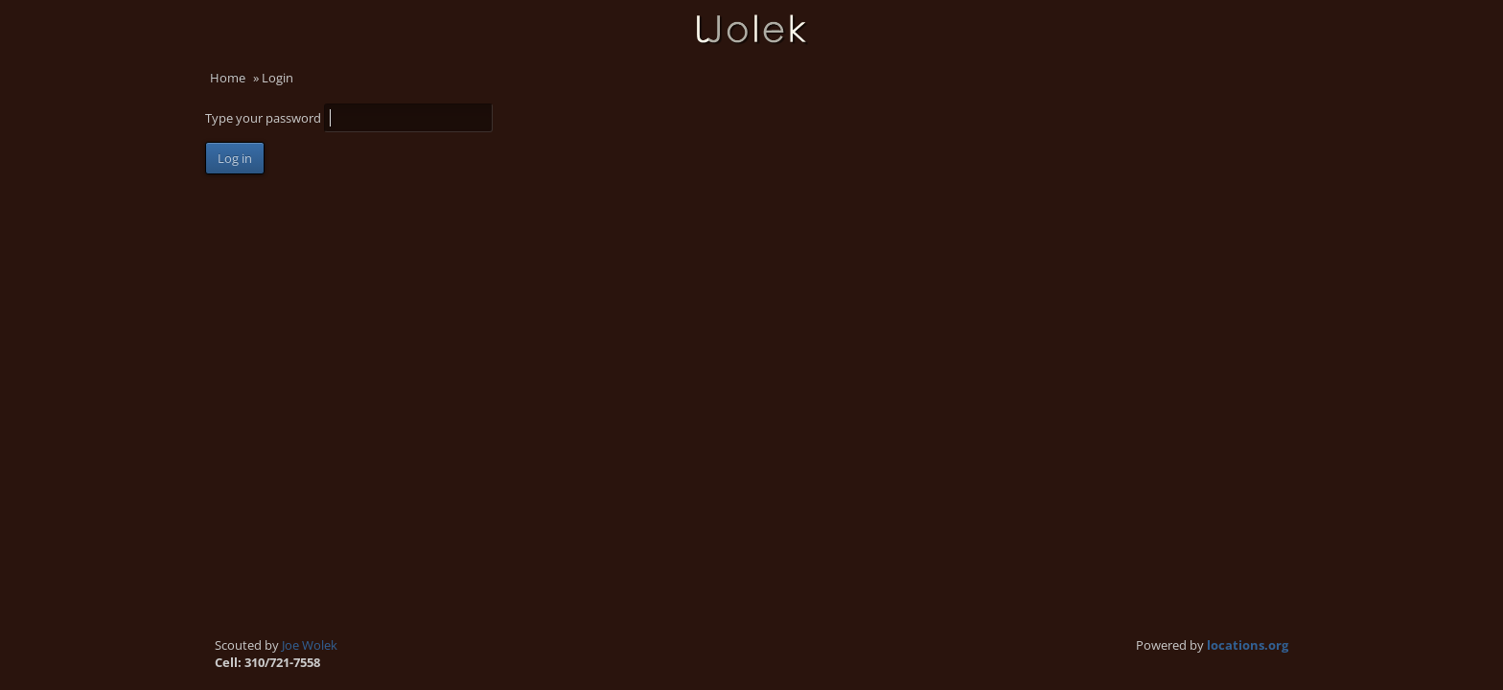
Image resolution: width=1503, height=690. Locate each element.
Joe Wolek (309, 645)
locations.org (1247, 645)
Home (227, 77)
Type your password (264, 117)
